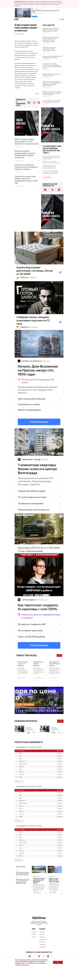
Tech (50, 891)
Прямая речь (42, 937)
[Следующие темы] (60, 655)
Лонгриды (41, 934)
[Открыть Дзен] (39, 103)
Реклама (34, 934)
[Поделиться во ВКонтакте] (29, 103)
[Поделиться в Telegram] (34, 103)
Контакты (34, 936)
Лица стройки (42, 944)
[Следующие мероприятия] (62, 721)
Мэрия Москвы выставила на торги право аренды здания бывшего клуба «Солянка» (22, 873)
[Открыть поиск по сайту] (60, 19)
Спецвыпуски (42, 942)
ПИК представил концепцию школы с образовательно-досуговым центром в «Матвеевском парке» (22, 881)
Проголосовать (47, 177)
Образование (42, 947)
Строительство (42, 939)
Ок (58, 962)
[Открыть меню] (63, 19)
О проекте (34, 932)
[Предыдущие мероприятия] (58, 721)
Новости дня (42, 932)
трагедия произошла (28, 63)
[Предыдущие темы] (58, 655)
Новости (37, 93)
